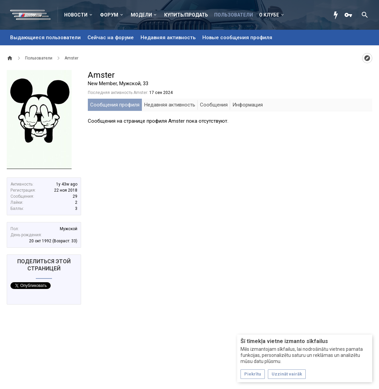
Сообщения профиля (115, 105)
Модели (141, 15)
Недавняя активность (168, 37)
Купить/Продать (186, 15)
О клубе (269, 15)
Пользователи (233, 15)
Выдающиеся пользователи (45, 37)
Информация (247, 105)
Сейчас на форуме (110, 37)
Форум (109, 15)
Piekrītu (252, 373)
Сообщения (214, 105)
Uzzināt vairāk (287, 373)
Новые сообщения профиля (237, 37)
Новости (75, 15)
